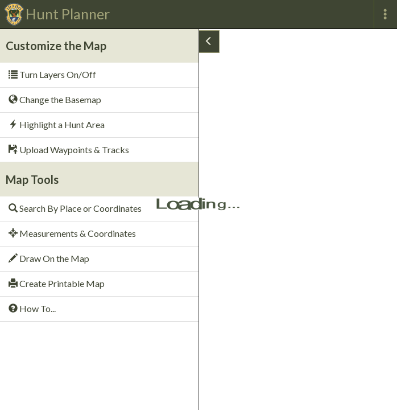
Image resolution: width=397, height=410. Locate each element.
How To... (32, 308)
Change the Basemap (55, 99)
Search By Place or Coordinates (75, 208)
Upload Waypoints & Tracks (69, 149)
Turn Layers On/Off (52, 74)
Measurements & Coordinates (72, 233)
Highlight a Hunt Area (57, 124)
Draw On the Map (49, 258)
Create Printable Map (57, 283)
